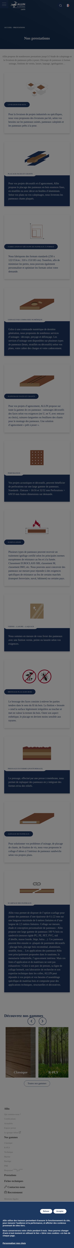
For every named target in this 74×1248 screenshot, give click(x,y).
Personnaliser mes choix (14, 1243)
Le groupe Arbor (12, 1132)
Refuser (46, 1211)
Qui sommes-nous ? (12, 1114)
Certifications (10, 1119)
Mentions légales (11, 1199)
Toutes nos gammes (37, 1083)
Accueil (8, 27)
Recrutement (13, 1192)
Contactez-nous (14, 1187)
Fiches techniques (13, 1181)
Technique (8, 1152)
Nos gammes (11, 1137)
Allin (7, 1108)
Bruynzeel (13, 1170)
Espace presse (10, 1128)
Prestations (10, 1175)
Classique (8, 1143)
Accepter (59, 1211)
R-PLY (7, 1147)
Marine (7, 1157)
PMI (6, 1166)
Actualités (8, 1123)
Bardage (7, 1161)
